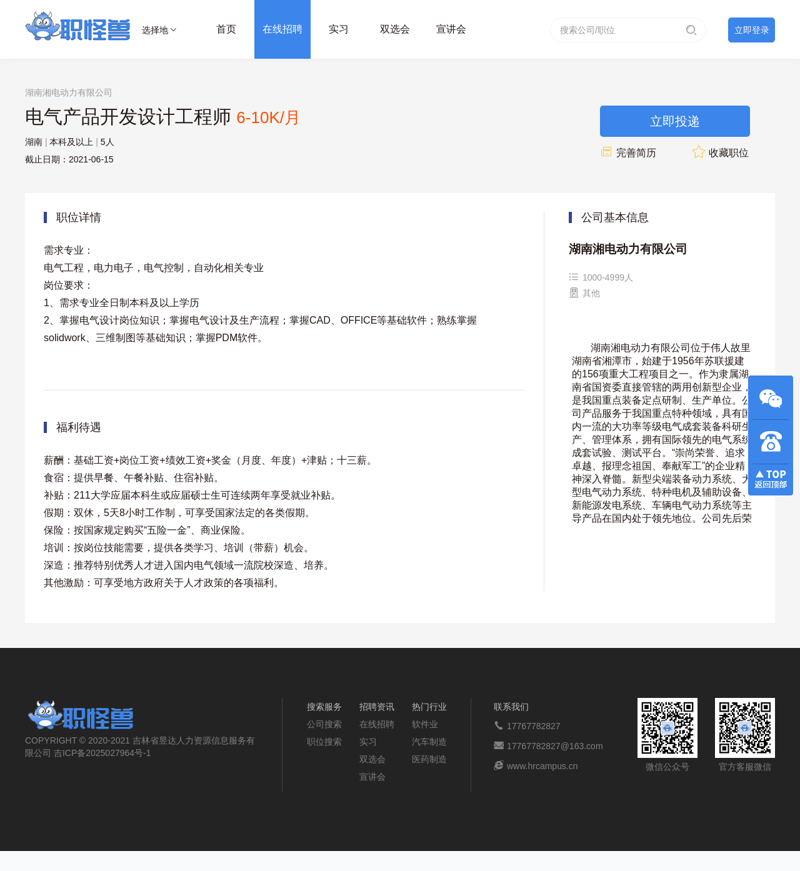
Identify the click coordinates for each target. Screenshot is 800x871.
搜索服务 (324, 707)
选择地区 (155, 32)
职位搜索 (324, 742)
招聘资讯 (376, 707)
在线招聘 (282, 29)
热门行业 (429, 707)
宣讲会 (451, 29)
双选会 (395, 29)
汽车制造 (429, 742)
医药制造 (429, 759)
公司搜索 (324, 724)
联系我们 (511, 707)
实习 (339, 29)
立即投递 (675, 121)
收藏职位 (720, 152)
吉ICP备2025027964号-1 (102, 753)
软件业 (425, 724)
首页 (226, 29)
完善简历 (628, 152)
